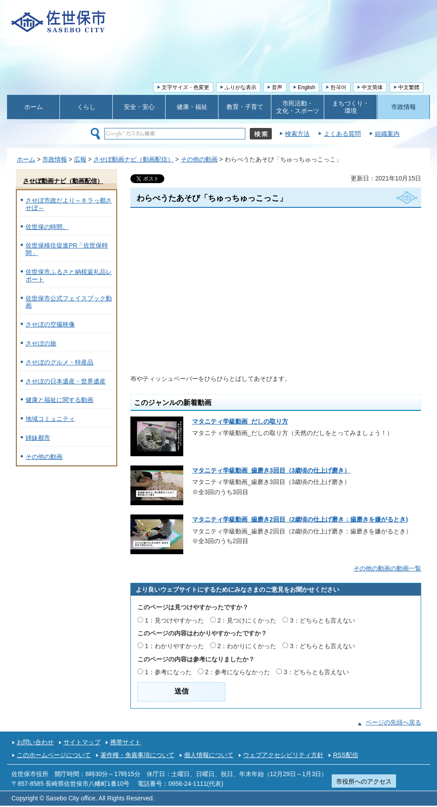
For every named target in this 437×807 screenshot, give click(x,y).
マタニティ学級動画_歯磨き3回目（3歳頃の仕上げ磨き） (271, 470)
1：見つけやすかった (174, 620)
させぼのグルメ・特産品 (59, 362)
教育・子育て (244, 106)
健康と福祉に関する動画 (59, 399)
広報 (80, 159)
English (306, 87)
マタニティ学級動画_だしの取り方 (240, 421)
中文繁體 (408, 87)
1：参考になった (168, 672)
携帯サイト (125, 742)
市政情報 (403, 106)
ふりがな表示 (240, 87)
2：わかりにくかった (247, 645)
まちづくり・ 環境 (350, 107)
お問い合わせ (35, 742)
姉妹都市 (38, 437)
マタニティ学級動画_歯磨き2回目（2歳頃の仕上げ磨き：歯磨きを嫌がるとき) (300, 519)
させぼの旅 (41, 343)
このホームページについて (54, 754)
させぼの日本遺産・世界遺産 (66, 381)
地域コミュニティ (50, 418)
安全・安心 (139, 106)
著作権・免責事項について (137, 754)
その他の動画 (199, 159)
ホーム (33, 106)
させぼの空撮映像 (50, 324)
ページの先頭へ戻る (393, 722)
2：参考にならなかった (237, 672)
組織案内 (387, 133)
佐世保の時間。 (47, 226)
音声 (277, 87)
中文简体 (372, 87)
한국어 (338, 87)
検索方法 (297, 133)
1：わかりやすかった (174, 645)
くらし (86, 106)
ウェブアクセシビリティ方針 (283, 754)
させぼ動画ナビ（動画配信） (133, 159)
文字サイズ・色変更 (185, 87)
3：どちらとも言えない (322, 620)
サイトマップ (81, 742)
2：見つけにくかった (247, 620)
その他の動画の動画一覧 (387, 568)
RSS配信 (345, 754)
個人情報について (208, 754)
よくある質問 (342, 133)
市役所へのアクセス (364, 781)
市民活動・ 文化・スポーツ (297, 107)
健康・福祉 (192, 106)
